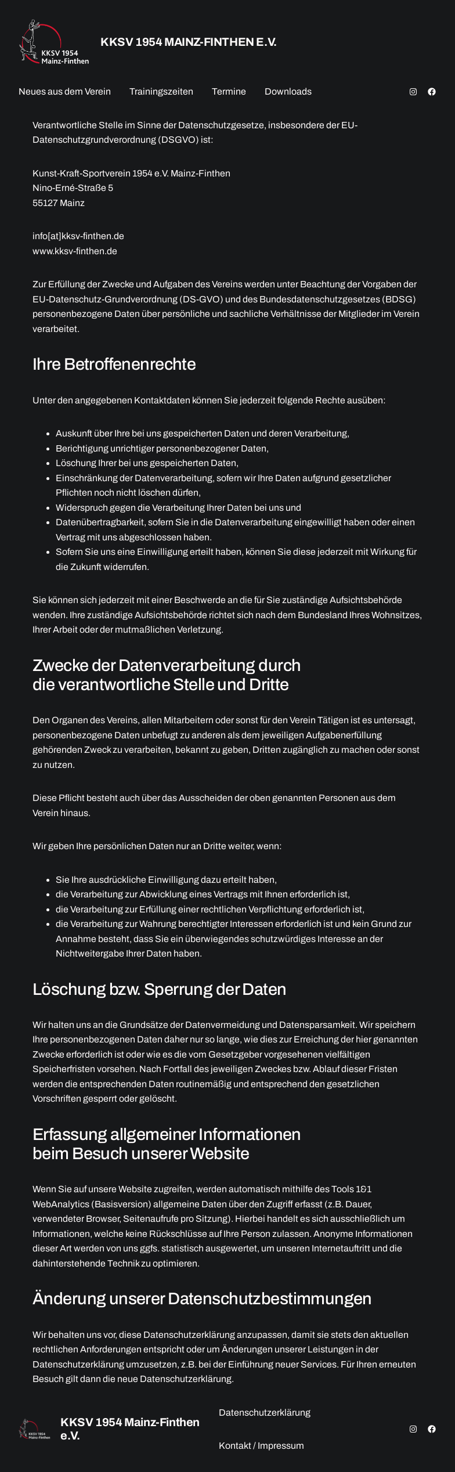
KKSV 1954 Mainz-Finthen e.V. (188, 41)
